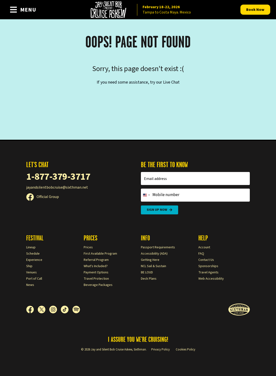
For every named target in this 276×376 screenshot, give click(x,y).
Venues (31, 272)
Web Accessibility (211, 278)
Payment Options (96, 272)
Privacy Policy (160, 349)
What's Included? (96, 266)
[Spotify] (76, 309)
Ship (29, 266)
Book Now (255, 9)
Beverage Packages (98, 285)
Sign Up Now (159, 209)
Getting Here (150, 259)
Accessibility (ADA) (154, 253)
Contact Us (206, 259)
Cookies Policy (185, 349)
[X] (43, 309)
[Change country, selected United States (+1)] (146, 195)
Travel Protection (96, 278)
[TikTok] (66, 309)
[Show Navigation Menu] (23, 9)
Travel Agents (208, 272)
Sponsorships (208, 266)
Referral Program (96, 259)
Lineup (31, 247)
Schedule (33, 253)
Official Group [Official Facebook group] (42, 196)
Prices (88, 247)
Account (204, 247)
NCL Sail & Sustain (153, 266)
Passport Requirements (158, 247)
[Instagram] (55, 309)
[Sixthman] (239, 309)
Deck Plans (149, 278)
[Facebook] (32, 309)
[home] (138, 9)
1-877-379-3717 (58, 177)
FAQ (201, 253)
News (30, 285)
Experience (34, 259)
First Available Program (100, 253)
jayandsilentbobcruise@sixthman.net (57, 187)
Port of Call (34, 278)
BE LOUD (147, 272)
